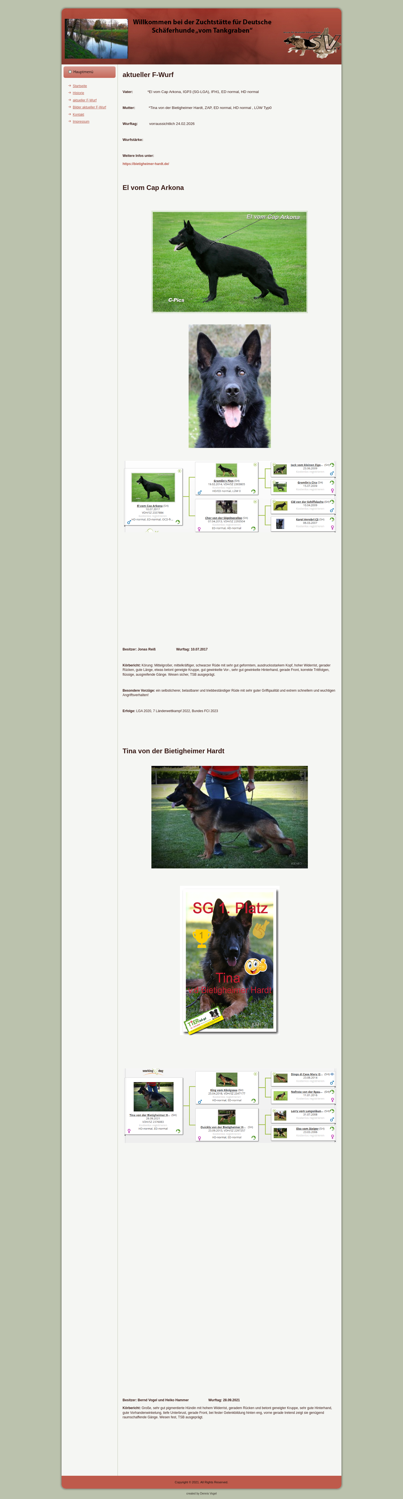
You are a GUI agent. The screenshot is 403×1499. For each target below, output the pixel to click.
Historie (78, 93)
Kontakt (78, 115)
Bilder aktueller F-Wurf (89, 107)
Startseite (80, 86)
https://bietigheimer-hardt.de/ (146, 164)
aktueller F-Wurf (85, 100)
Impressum (81, 122)
